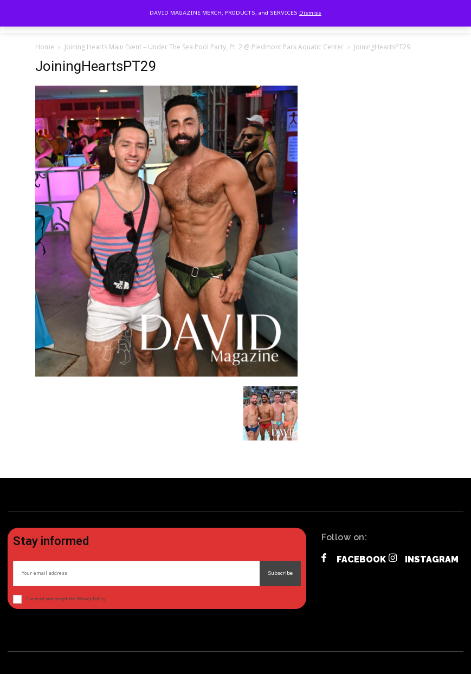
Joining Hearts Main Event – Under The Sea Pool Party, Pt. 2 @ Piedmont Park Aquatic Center (204, 46)
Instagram (432, 559)
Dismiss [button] (310, 13)
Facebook (361, 559)
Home (44, 46)
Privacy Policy (90, 599)
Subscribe (280, 573)
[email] (136, 573)
